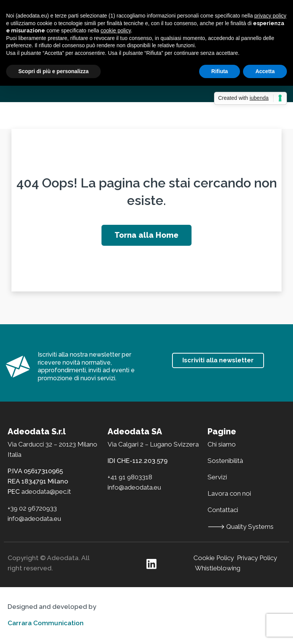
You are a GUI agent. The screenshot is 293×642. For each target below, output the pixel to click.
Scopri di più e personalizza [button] (53, 71)
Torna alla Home (146, 235)
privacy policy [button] (270, 16)
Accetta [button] (265, 71)
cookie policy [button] (116, 30)
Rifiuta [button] (219, 71)
